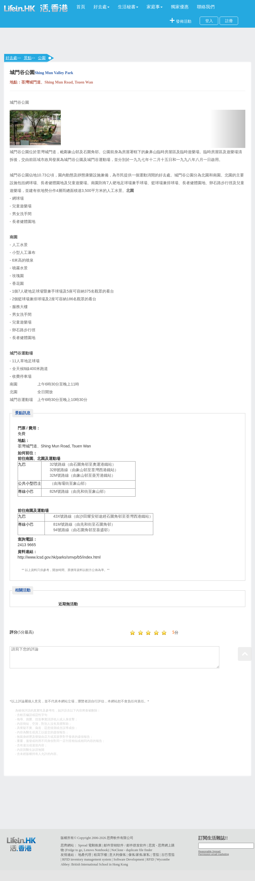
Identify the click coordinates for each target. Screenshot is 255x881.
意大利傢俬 (117, 855)
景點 (28, 58)
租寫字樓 (100, 855)
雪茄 (155, 855)
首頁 (80, 6)
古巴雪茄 (168, 855)
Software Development (128, 859)
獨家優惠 (180, 6)
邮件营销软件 (114, 845)
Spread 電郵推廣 (89, 845)
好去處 (11, 58)
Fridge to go (74, 850)
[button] (101, 7)
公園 (42, 58)
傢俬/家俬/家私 (139, 855)
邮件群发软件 (136, 845)
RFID (150, 859)
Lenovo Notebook (96, 850)
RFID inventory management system (86, 859)
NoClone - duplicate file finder (131, 850)
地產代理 (84, 855)
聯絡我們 (206, 6)
